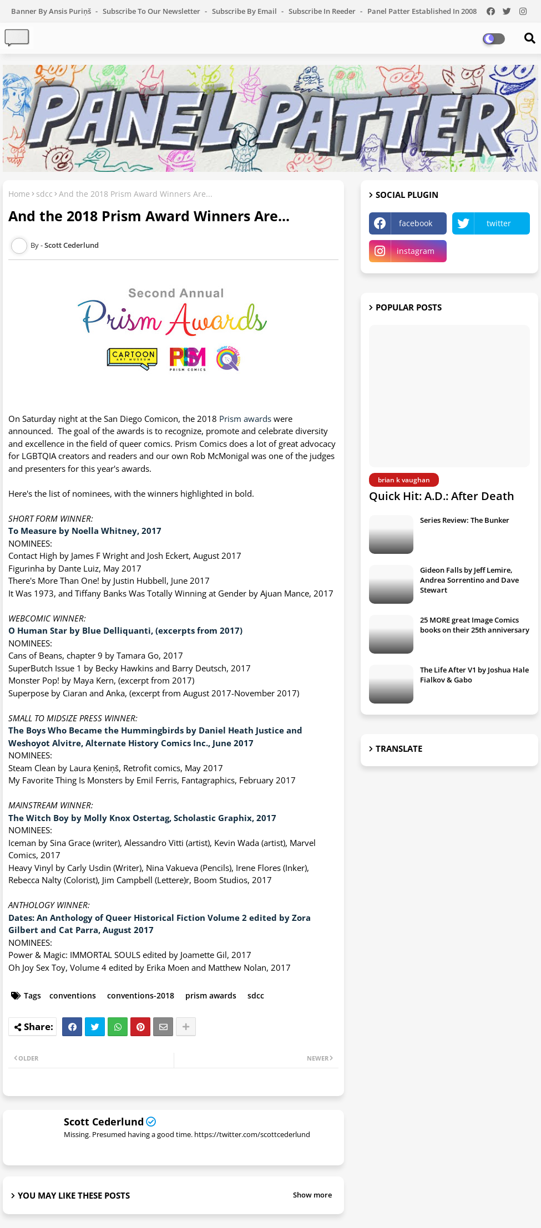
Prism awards (245, 418)
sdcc (44, 193)
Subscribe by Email (245, 11)
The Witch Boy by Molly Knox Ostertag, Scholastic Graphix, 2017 (142, 817)
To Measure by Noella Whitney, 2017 (84, 530)
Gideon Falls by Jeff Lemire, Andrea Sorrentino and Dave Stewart (469, 580)
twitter (499, 223)
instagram (415, 251)
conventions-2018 (140, 995)
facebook (415, 223)
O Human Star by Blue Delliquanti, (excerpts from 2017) (125, 630)
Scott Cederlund (104, 1121)
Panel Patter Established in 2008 (422, 11)
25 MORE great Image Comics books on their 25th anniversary (474, 625)
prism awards (210, 995)
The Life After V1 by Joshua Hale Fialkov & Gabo (474, 675)
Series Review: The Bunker (464, 520)
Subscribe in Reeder (323, 11)
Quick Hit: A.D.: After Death (441, 495)
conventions (72, 995)
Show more (312, 1195)
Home (19, 193)
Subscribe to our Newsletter (152, 11)
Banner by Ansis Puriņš (52, 11)
